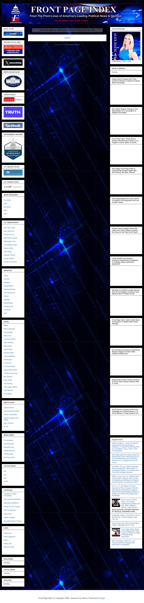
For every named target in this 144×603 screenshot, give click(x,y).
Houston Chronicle (10, 262)
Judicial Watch (9, 408)
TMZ (5, 313)
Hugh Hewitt (8, 349)
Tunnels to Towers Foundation (10, 495)
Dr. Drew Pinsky (9, 366)
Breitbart (7, 282)
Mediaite (7, 299)
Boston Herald (9, 258)
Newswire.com (9, 447)
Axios (6, 276)
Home (67, 38)
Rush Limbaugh (9, 329)
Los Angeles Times (10, 245)
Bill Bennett (8, 360)
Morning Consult (9, 293)
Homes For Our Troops (12, 506)
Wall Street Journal (10, 238)
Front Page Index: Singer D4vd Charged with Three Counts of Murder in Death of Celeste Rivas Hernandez (130, 533)
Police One (7, 533)
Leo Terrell (7, 363)
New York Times (9, 228)
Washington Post (10, 241)
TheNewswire (8, 454)
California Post (9, 234)
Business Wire (9, 444)
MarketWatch (8, 303)
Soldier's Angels (9, 517)
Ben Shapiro (8, 377)
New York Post (9, 231)
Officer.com (8, 543)
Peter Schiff (8, 380)
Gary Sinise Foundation (12, 499)
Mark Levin (7, 336)
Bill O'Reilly (8, 394)
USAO (6, 481)
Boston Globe (8, 248)
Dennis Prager (9, 353)
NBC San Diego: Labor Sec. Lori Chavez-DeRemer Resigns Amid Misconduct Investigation (123, 543)
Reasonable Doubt (10, 370)
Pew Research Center (11, 411)
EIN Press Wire (9, 457)
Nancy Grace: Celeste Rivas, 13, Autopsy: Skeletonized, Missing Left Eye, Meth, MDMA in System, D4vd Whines (130, 503)
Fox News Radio (9, 339)
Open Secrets (8, 423)
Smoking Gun (8, 306)
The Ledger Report (10, 387)
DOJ (5, 478)
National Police (9, 547)
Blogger (102, 598)
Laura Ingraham (9, 356)
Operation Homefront (11, 503)
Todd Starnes (8, 390)
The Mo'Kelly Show (10, 373)
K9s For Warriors (10, 510)
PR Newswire (8, 440)
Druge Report (8, 286)
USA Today (7, 252)
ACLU (6, 426)
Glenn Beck (8, 346)
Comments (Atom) (72, 45)
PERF (6, 540)
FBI (5, 471)
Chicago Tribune (9, 255)
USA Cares (7, 514)
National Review (9, 289)
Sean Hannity (8, 342)
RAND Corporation (10, 414)
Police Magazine (9, 537)
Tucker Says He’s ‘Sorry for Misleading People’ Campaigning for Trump (125, 524)
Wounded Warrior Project (12, 521)
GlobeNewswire (9, 451)
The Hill (6, 279)
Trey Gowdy (8, 383)
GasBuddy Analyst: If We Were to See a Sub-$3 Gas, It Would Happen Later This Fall (126, 517)
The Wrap (7, 310)
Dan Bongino (8, 332)
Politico (6, 296)
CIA (5, 475)
